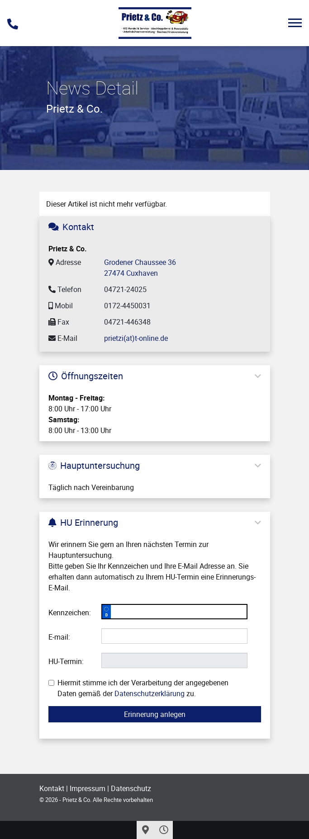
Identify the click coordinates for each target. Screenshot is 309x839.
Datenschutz (131, 788)
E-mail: (59, 637)
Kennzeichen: (69, 612)
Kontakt (51, 788)
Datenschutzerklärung (149, 693)
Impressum (87, 788)
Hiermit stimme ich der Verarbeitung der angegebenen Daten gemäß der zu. (138, 688)
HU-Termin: (66, 661)
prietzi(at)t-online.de (136, 338)
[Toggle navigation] (295, 23)
